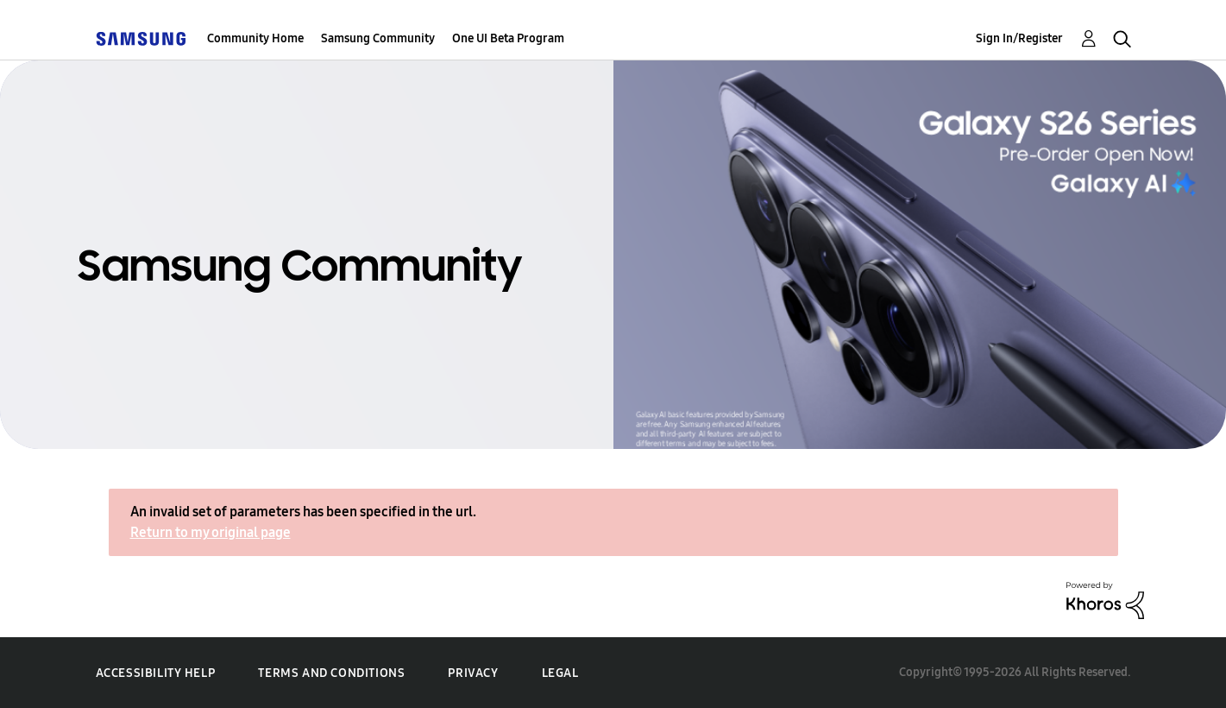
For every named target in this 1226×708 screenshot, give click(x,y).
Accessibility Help (156, 673)
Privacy (473, 673)
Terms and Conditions (331, 673)
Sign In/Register (1019, 38)
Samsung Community (378, 38)
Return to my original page (210, 532)
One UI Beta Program (508, 38)
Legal (560, 673)
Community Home (255, 38)
